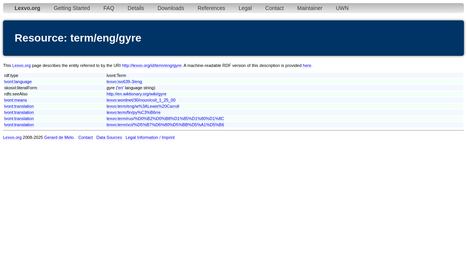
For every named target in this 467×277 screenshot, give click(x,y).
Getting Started (72, 8)
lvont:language (18, 81)
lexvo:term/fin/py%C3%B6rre (133, 112)
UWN (342, 8)
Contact (274, 8)
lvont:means (15, 100)
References (211, 8)
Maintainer (309, 8)
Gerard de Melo (58, 137)
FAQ (108, 8)
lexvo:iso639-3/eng (124, 81)
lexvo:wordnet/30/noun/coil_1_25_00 (140, 100)
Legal (245, 8)
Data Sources (109, 137)
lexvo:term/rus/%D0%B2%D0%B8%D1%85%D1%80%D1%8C (165, 118)
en (120, 87)
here (307, 65)
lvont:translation (19, 106)
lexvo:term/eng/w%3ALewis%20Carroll (142, 106)
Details (136, 8)
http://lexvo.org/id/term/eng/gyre (151, 65)
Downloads (171, 8)
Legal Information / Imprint (150, 137)
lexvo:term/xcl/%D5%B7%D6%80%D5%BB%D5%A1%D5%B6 (165, 124)
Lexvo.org (21, 65)
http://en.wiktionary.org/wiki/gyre (136, 94)
